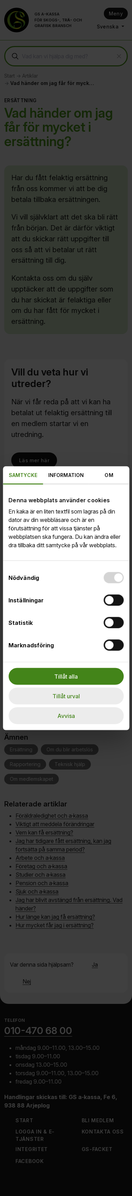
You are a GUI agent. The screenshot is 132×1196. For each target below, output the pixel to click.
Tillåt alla (66, 676)
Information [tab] (66, 475)
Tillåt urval (66, 695)
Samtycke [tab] (23, 475)
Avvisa (66, 715)
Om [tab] (109, 475)
